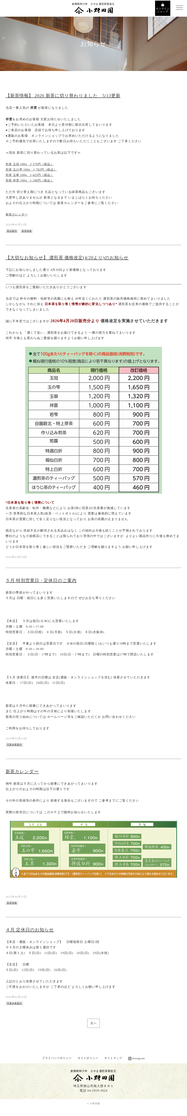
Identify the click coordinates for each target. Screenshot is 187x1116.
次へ (93, 1025)
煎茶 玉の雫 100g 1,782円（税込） (33, 169)
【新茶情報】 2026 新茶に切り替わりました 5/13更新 (66, 95)
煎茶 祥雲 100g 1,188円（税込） (31, 180)
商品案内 (12, 231)
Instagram (138, 1060)
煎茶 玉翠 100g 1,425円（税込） (31, 175)
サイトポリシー (88, 1060)
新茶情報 (28, 231)
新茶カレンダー (17, 214)
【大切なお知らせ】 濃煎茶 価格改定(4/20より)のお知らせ (70, 257)
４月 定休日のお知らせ (31, 930)
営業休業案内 (15, 745)
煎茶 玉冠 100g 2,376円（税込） (31, 164)
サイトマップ (113, 1060)
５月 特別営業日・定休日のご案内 (43, 580)
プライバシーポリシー (57, 1060)
